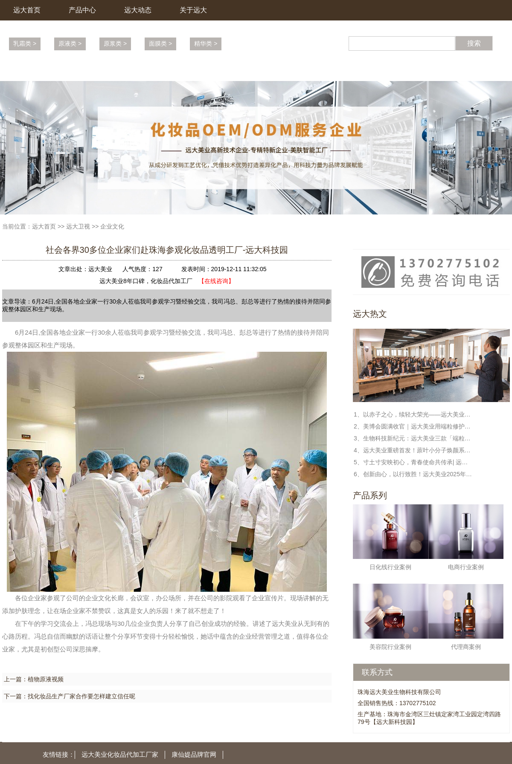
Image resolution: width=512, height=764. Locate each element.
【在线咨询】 (216, 281)
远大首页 (27, 10)
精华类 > (205, 43)
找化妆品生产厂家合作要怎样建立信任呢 (81, 696)
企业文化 (112, 226)
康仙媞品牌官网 (194, 754)
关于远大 (193, 10)
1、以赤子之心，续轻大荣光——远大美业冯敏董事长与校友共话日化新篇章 (413, 414)
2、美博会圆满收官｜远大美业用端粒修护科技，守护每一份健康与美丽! (413, 426)
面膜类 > (160, 43)
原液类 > (69, 43)
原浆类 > (115, 43)
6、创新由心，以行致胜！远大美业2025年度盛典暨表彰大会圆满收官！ (413, 474)
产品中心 (82, 10)
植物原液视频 (46, 679)
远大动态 (137, 10)
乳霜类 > (24, 43)
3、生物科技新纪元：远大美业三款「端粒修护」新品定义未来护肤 (413, 438)
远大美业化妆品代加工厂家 (119, 754)
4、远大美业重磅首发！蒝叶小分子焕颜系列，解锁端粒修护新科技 (413, 450)
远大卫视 (78, 226)
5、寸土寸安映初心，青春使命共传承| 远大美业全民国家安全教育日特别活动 (413, 462)
